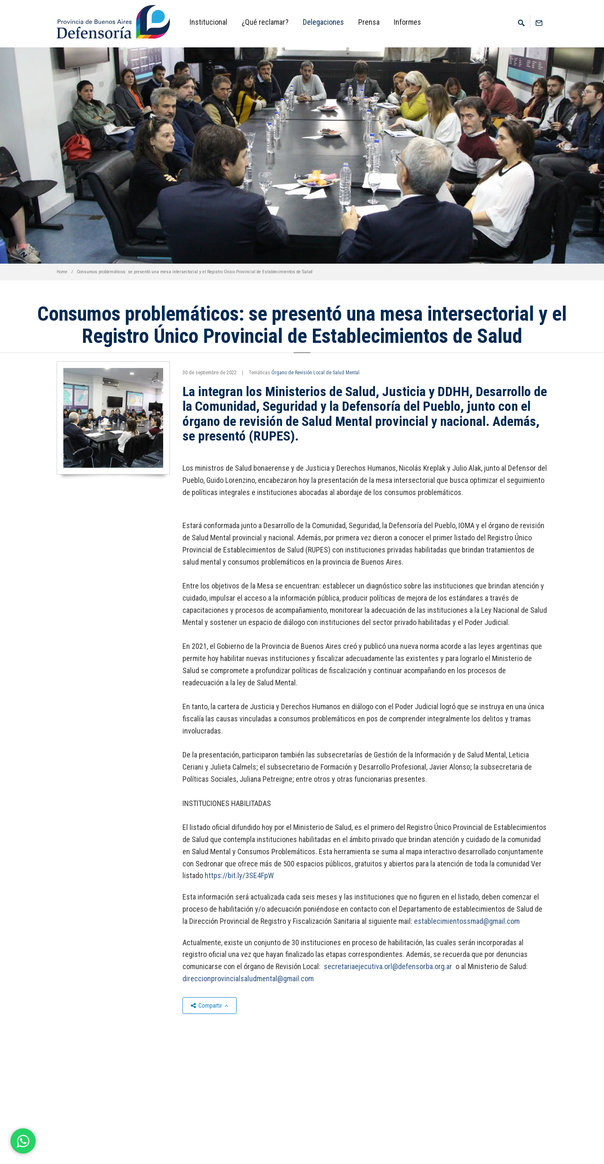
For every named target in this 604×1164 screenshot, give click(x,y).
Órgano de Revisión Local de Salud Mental (315, 373)
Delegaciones (323, 22)
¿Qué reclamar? (265, 22)
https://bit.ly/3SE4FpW (239, 875)
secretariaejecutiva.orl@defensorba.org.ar (389, 966)
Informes (407, 22)
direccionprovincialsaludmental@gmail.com (248, 978)
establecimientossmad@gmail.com (467, 921)
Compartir (209, 1005)
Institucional (208, 22)
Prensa (369, 22)
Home (62, 272)
